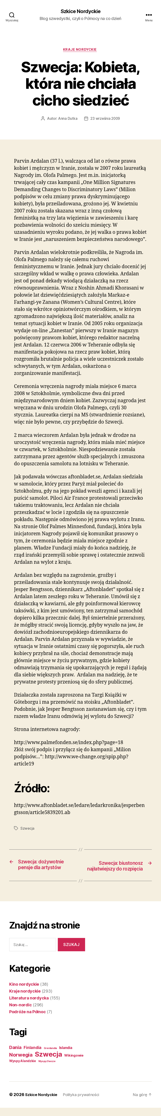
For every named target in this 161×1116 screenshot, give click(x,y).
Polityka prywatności (84, 1103)
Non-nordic (20, 1013)
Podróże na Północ (27, 1020)
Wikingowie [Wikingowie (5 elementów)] (73, 1064)
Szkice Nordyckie (80, 11)
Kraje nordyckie (80, 50)
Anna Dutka (67, 119)
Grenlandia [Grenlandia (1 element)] (50, 1056)
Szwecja (27, 829)
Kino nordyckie (24, 992)
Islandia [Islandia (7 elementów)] (65, 1056)
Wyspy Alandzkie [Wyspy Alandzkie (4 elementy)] (22, 1069)
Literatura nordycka (29, 1006)
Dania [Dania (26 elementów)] (15, 1056)
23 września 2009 (105, 119)
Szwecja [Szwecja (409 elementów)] (48, 1063)
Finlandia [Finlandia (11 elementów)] (33, 1056)
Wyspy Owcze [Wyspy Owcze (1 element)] (47, 1069)
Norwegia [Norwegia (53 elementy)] (21, 1063)
